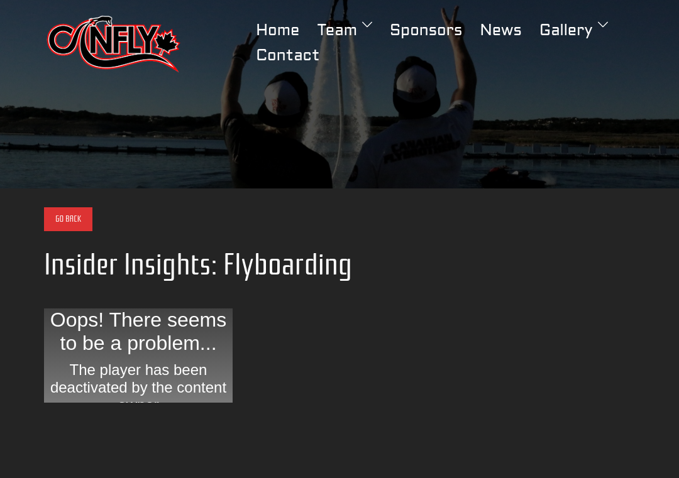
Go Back (68, 219)
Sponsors (426, 31)
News (500, 31)
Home (277, 31)
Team (337, 31)
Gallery (566, 31)
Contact (287, 56)
